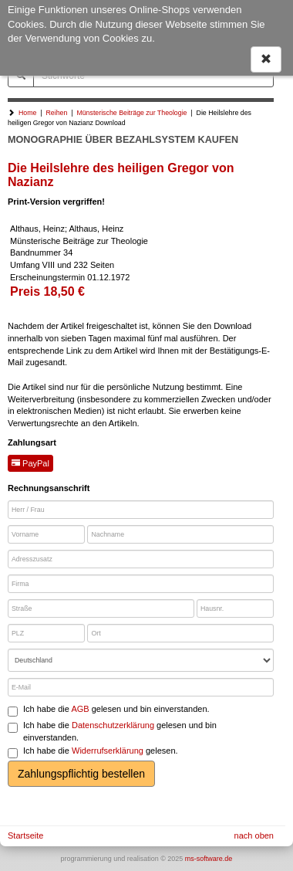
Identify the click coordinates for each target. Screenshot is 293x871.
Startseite (25, 835)
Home (27, 113)
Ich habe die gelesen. (93, 752)
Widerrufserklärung (107, 750)
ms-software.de (209, 859)
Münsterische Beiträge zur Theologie (131, 113)
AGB (80, 708)
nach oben (254, 835)
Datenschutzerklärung (113, 725)
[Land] (141, 660)
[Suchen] (21, 75)
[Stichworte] (153, 75)
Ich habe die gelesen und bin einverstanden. (109, 710)
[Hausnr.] (235, 608)
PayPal (30, 463)
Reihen (56, 113)
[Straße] (101, 608)
